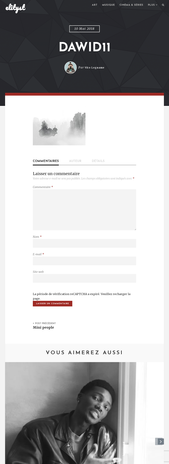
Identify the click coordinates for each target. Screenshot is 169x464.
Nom (37, 240)
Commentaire (43, 187)
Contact (34, 459)
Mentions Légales (56, 459)
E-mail (38, 258)
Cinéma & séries (129, 5)
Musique (105, 5)
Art (90, 5)
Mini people (44, 334)
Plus (150, 5)
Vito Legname (95, 68)
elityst (15, 8)
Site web (38, 277)
